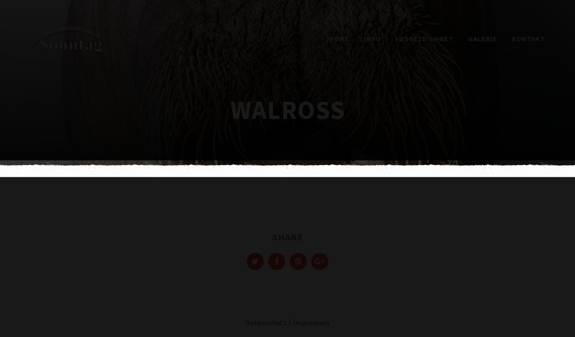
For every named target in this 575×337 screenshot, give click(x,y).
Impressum (311, 322)
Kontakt (528, 38)
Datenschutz (266, 322)
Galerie (482, 38)
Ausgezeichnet (424, 38)
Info (372, 38)
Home (339, 38)
